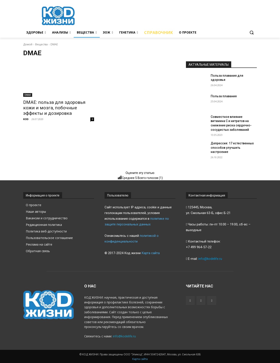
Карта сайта (151, 253)
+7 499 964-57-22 (199, 247)
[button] (251, 32)
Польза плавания (224, 96)
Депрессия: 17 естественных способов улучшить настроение (232, 148)
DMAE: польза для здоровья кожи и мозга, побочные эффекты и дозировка (54, 108)
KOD (25, 119)
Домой (27, 44)
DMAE (27, 94)
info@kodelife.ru (210, 259)
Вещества (41, 44)
